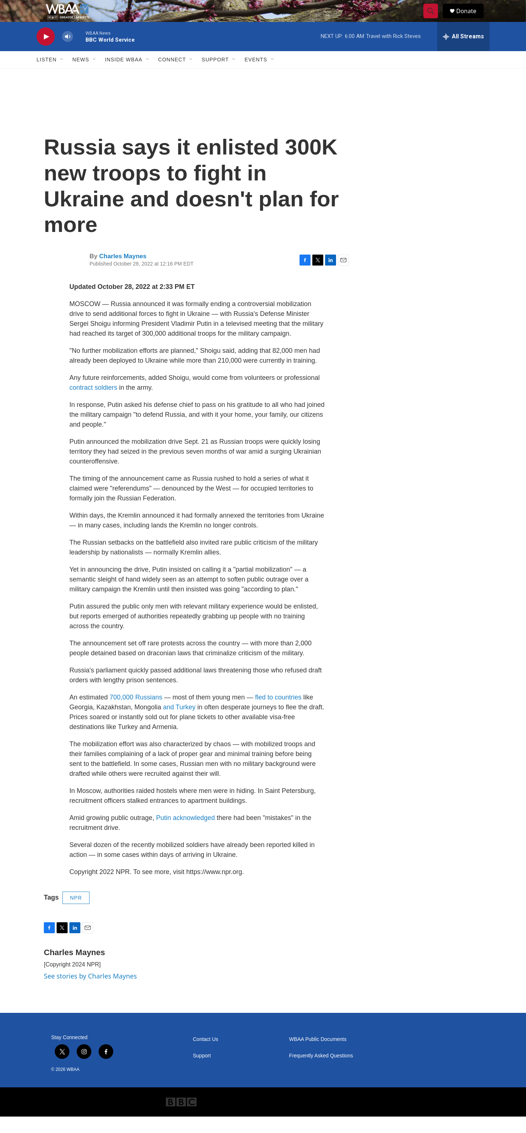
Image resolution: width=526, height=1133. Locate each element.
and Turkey (179, 723)
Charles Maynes (122, 272)
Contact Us (205, 1055)
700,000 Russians (136, 713)
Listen (47, 76)
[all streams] (463, 53)
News (80, 76)
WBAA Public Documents (317, 1055)
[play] (46, 53)
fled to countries (278, 713)
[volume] (67, 53)
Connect (172, 76)
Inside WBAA (123, 76)
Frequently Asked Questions (321, 1072)
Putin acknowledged (185, 834)
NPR (76, 914)
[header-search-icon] (434, 19)
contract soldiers (93, 404)
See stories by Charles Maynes (90, 992)
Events (255, 76)
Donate (471, 19)
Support (215, 76)
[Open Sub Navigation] (62, 76)
